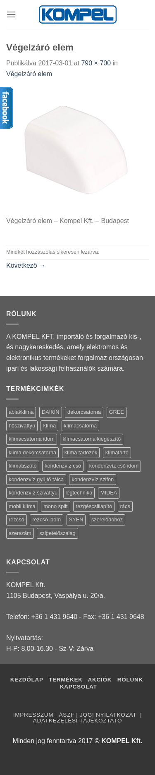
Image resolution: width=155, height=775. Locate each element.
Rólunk (130, 680)
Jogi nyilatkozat (109, 715)
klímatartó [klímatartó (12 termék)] (117, 452)
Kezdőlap (26, 680)
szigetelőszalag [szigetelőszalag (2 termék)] (57, 533)
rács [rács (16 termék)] (125, 506)
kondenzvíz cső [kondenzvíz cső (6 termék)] (63, 466)
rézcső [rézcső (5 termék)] (16, 519)
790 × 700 (96, 63)
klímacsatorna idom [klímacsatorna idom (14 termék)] (32, 439)
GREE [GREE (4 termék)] (116, 412)
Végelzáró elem (29, 73)
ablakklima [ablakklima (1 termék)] (21, 412)
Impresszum (33, 715)
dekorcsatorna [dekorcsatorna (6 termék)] (84, 412)
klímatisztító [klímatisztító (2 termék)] (23, 466)
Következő (25, 265)
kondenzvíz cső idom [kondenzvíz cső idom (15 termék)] (114, 466)
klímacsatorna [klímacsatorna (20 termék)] (80, 425)
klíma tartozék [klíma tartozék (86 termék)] (81, 452)
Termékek (66, 680)
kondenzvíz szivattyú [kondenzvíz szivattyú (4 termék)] (33, 492)
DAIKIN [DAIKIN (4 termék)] (51, 412)
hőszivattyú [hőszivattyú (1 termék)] (22, 425)
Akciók (101, 680)
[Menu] (11, 14)
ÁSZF (66, 715)
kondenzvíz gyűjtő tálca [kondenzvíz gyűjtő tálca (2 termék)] (36, 479)
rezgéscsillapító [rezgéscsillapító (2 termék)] (94, 506)
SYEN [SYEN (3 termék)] (76, 519)
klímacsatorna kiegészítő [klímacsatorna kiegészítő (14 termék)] (91, 439)
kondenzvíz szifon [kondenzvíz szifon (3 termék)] (93, 479)
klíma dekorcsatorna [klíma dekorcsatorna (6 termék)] (32, 452)
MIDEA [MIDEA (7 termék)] (108, 492)
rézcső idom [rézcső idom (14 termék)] (46, 519)
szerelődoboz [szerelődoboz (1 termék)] (107, 519)
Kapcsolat (78, 687)
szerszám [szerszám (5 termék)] (20, 533)
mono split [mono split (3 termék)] (55, 506)
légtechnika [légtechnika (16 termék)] (79, 492)
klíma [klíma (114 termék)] (49, 425)
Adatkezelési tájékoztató (77, 720)
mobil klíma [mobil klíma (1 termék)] (22, 506)
